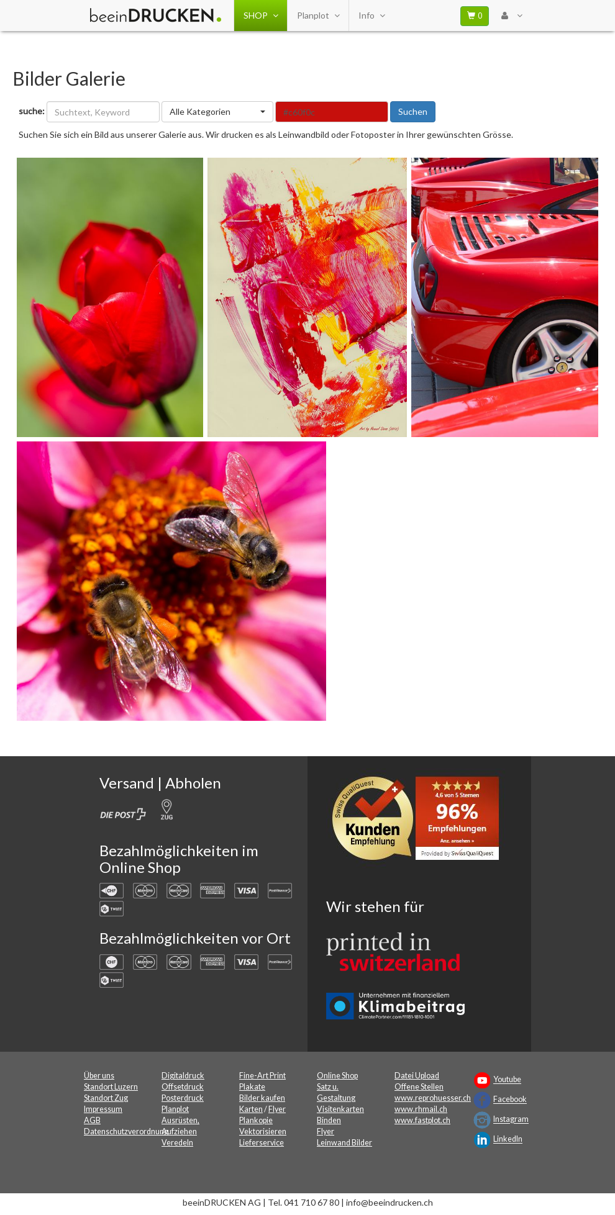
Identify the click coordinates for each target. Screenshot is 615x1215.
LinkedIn (507, 1139)
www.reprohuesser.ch (432, 1098)
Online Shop (337, 1075)
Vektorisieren (262, 1131)
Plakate (252, 1086)
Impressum (103, 1109)
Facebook (510, 1099)
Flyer (277, 1109)
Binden (329, 1120)
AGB (92, 1120)
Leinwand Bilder (344, 1142)
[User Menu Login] (511, 15)
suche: (32, 111)
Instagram (511, 1119)
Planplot (318, 15)
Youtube (507, 1080)
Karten (251, 1109)
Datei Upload (416, 1075)
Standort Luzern (111, 1086)
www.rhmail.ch (420, 1109)
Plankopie (256, 1120)
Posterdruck (183, 1098)
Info (371, 15)
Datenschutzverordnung (126, 1131)
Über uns (99, 1075)
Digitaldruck (183, 1075)
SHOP (261, 15)
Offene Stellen (419, 1086)
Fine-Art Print (262, 1075)
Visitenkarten (340, 1109)
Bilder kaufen (262, 1098)
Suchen (412, 111)
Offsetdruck (183, 1086)
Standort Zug (106, 1098)
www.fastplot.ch (422, 1120)
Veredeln (177, 1142)
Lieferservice (261, 1142)
